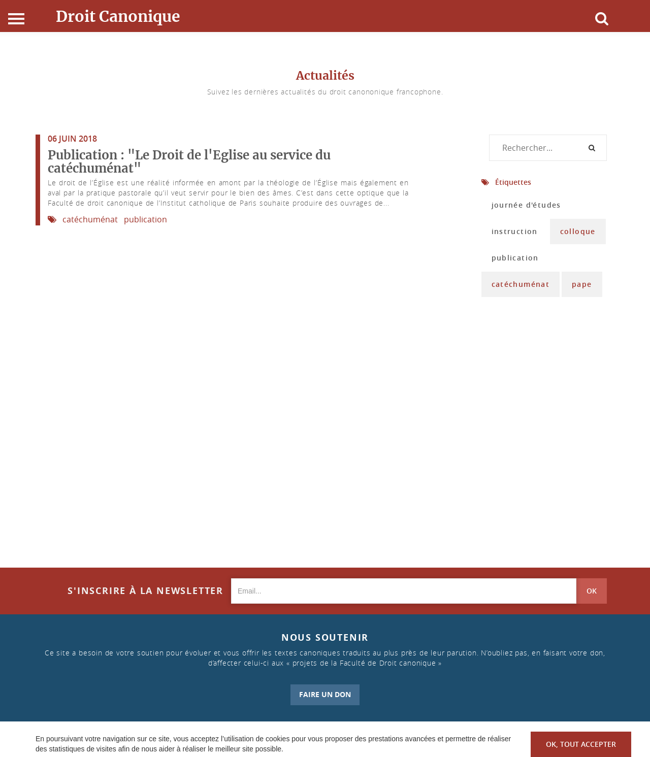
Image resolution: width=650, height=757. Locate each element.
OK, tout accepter (581, 744)
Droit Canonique (118, 16)
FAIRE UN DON (325, 694)
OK (592, 591)
